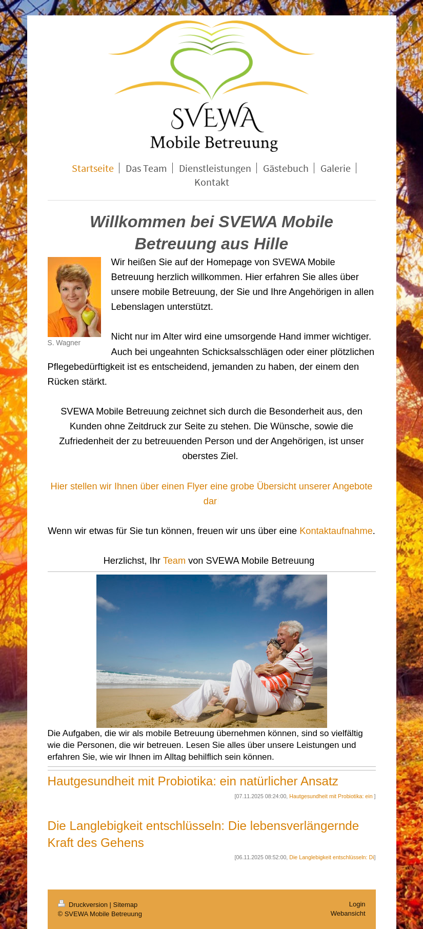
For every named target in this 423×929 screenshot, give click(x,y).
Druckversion (84, 904)
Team (174, 561)
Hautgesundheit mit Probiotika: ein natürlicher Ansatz (193, 781)
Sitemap (125, 904)
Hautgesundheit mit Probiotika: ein (331, 796)
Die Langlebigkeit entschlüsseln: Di (331, 857)
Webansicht (348, 913)
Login (357, 904)
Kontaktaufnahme (336, 531)
